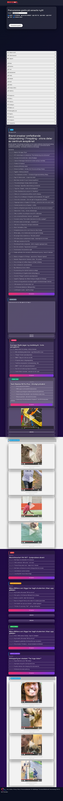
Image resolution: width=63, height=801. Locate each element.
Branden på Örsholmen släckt (21, 166)
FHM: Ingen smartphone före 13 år (22, 241)
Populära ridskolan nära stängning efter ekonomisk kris (26, 666)
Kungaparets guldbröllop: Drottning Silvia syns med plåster (27, 641)
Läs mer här (11, 149)
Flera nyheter (31, 293)
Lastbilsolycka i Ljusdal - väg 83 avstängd (23, 289)
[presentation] (16, 20)
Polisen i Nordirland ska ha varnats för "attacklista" (26, 191)
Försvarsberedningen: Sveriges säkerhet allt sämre (26, 183)
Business (31, 66)
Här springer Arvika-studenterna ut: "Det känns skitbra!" (27, 235)
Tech (31, 69)
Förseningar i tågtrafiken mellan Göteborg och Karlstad (27, 185)
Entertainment (31, 72)
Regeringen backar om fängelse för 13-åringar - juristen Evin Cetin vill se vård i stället (34, 202)
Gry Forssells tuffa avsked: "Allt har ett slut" (24, 592)
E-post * (10, 13)
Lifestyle (31, 78)
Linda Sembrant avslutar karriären (22, 571)
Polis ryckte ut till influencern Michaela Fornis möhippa (26, 595)
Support (31, 58)
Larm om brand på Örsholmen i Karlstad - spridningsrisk (26, 216)
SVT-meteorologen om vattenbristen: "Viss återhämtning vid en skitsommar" (32, 155)
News (31, 63)
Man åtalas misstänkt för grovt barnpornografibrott (26, 180)
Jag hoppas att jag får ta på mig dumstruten (24, 663)
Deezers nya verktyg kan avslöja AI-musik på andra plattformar (30, 391)
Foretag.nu (31, 104)
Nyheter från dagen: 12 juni (20, 152)
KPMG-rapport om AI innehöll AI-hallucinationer (26, 389)
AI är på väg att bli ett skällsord (22, 386)
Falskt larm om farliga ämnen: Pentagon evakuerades (26, 224)
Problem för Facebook (19, 163)
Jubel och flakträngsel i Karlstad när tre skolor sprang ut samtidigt (29, 160)
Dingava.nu (31, 95)
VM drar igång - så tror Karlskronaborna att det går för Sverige (28, 233)
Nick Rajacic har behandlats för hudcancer (24, 559)
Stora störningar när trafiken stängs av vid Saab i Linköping (28, 262)
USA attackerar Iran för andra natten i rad (23, 284)
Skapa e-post (31, 52)
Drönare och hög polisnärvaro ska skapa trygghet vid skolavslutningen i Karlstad (32, 281)
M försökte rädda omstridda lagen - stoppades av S (26, 221)
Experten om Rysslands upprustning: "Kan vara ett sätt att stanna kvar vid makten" (33, 208)
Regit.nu (31, 114)
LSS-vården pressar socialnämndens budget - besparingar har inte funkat (31, 238)
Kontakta (6, 792)
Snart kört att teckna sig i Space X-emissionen (26, 368)
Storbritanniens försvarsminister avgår (23, 249)
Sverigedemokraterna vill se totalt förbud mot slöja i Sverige (28, 230)
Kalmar (31, 84)
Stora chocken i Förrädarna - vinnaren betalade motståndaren (28, 644)
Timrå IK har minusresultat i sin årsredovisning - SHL (27, 363)
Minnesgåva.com (31, 111)
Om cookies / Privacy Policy (13, 789)
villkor (20, 17)
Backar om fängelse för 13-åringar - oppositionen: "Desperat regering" (30, 256)
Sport (31, 81)
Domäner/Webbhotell (44, 789)
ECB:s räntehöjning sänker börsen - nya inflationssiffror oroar (29, 352)
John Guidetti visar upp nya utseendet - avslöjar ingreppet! (27, 603)
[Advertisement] (31, 40)
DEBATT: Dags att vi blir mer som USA (23, 357)
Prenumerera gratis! (16, 25)
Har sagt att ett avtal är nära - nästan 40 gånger (25, 158)
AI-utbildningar (34, 789)
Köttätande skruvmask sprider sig (21, 669)
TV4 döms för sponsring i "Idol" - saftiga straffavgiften (27, 606)
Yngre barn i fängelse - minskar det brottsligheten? (26, 188)
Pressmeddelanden (25, 789)
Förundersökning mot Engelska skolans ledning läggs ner (27, 273)
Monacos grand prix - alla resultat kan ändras (26, 396)
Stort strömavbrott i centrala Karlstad (23, 264)
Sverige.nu (31, 120)
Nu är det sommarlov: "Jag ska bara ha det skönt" (25, 246)
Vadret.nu (31, 91)
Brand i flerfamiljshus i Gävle (20, 227)
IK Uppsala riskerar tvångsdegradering (24, 360)
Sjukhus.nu (31, 117)
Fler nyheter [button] (31, 375)
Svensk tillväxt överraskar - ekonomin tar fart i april (27, 371)
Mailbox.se (31, 107)
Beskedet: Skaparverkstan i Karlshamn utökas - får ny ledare (28, 259)
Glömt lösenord (31, 55)
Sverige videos (31, 87)
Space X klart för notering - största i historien (25, 349)
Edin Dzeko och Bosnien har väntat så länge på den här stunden (29, 568)
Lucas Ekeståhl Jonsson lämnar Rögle (22, 573)
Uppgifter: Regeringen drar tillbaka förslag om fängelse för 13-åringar (30, 278)
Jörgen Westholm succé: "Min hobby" (22, 660)
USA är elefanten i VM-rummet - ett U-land (24, 562)
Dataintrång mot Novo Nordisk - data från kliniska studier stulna (30, 394)
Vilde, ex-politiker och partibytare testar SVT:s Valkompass (28, 213)
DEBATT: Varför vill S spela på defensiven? (25, 366)
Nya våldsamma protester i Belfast (22, 267)
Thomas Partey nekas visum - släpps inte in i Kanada (26, 565)
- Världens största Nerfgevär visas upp (31, 427)
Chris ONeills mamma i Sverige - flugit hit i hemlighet (26, 635)
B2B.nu (31, 98)
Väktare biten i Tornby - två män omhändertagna (25, 210)
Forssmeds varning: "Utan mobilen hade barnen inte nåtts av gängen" (30, 219)
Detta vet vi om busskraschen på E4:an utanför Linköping (28, 194)
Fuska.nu (31, 101)
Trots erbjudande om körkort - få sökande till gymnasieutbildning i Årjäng (31, 174)
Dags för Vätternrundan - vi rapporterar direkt (24, 177)
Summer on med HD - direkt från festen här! (24, 598)
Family (31, 75)
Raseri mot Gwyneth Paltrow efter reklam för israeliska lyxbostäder (29, 600)
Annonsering (53, 789)
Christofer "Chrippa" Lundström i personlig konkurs (26, 276)
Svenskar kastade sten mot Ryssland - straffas (25, 205)
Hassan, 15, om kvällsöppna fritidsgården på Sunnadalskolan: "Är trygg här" (32, 196)
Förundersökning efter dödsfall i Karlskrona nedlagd (26, 270)
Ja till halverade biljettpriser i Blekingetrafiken (24, 287)
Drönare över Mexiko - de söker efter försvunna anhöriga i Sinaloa (29, 169)
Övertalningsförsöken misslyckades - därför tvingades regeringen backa (30, 244)
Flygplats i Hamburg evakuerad (21, 171)
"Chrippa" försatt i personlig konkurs (23, 354)
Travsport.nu (31, 123)
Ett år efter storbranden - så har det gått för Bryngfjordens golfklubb (31, 199)
